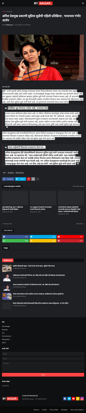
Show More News (78, 186)
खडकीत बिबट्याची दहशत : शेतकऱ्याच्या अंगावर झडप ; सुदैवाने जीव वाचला (34, 266)
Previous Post (7, 224)
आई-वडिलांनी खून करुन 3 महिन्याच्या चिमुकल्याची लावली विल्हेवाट (12, 208)
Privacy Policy (54, 410)
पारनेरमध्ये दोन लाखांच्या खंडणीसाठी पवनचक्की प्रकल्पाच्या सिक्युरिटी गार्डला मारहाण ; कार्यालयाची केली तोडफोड (69, 209)
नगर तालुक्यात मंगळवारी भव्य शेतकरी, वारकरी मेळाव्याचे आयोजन (41, 208)
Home (4, 11)
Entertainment (6, 336)
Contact (44, 410)
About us (36, 410)
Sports (4, 342)
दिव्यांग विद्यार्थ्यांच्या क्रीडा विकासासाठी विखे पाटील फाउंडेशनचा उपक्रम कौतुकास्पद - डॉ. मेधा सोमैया (40, 303)
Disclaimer (64, 410)
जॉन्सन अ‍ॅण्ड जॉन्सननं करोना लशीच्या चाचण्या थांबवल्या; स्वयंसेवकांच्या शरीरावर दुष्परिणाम (38, 294)
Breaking (9, 11)
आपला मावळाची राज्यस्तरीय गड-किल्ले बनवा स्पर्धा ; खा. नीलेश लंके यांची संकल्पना (36, 284)
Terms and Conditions (77, 410)
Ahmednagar (6, 326)
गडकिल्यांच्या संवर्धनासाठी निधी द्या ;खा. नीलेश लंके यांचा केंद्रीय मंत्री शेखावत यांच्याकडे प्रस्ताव (39, 275)
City (3, 333)
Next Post (79, 224)
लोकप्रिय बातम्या (8, 260)
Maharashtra (20, 173)
